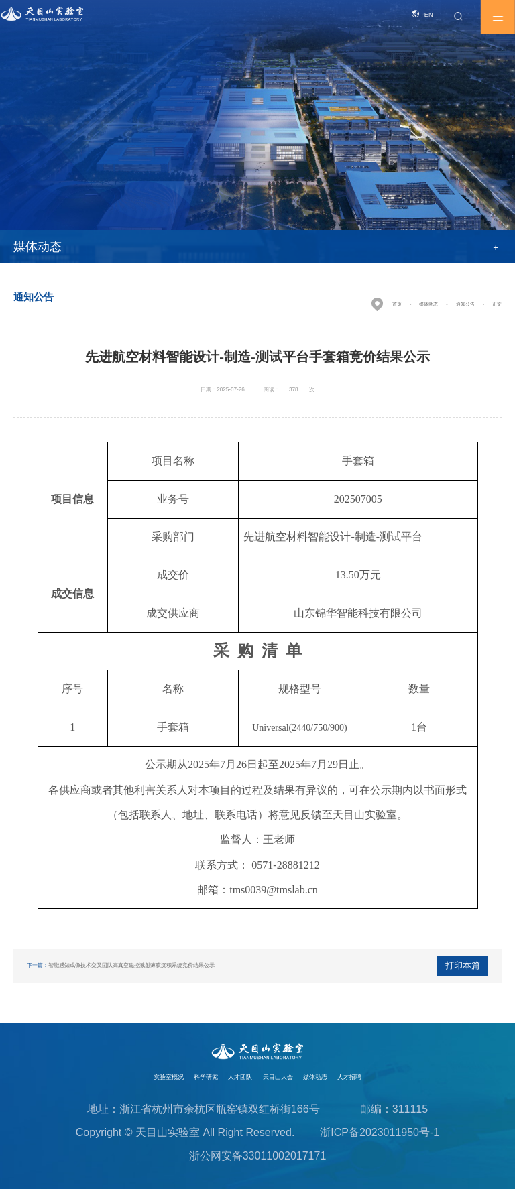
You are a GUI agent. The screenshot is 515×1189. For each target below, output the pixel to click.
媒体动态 (428, 304)
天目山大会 (278, 1077)
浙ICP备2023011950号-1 (379, 1132)
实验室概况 (169, 1077)
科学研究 (206, 1077)
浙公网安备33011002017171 (258, 1156)
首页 (397, 304)
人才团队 (240, 1077)
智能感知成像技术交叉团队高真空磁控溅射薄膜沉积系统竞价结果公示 (131, 965)
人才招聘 (349, 1077)
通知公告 (465, 304)
